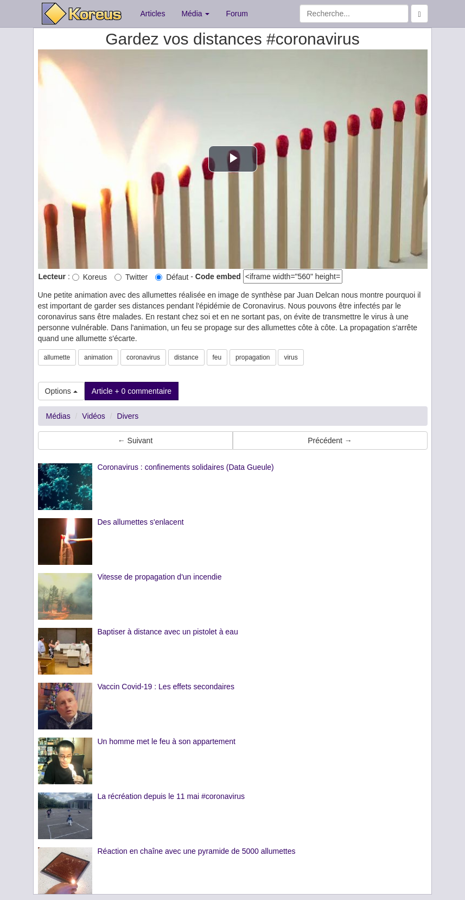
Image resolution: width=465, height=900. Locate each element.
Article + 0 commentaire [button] (131, 391)
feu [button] (217, 357)
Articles (153, 13)
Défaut (171, 277)
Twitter (131, 277)
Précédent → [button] (330, 440)
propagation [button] (252, 357)
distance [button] (186, 357)
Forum (236, 13)
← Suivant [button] (135, 440)
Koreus (89, 277)
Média (195, 13)
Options (61, 391)
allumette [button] (57, 357)
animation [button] (98, 357)
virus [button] (290, 357)
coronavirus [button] (143, 357)
